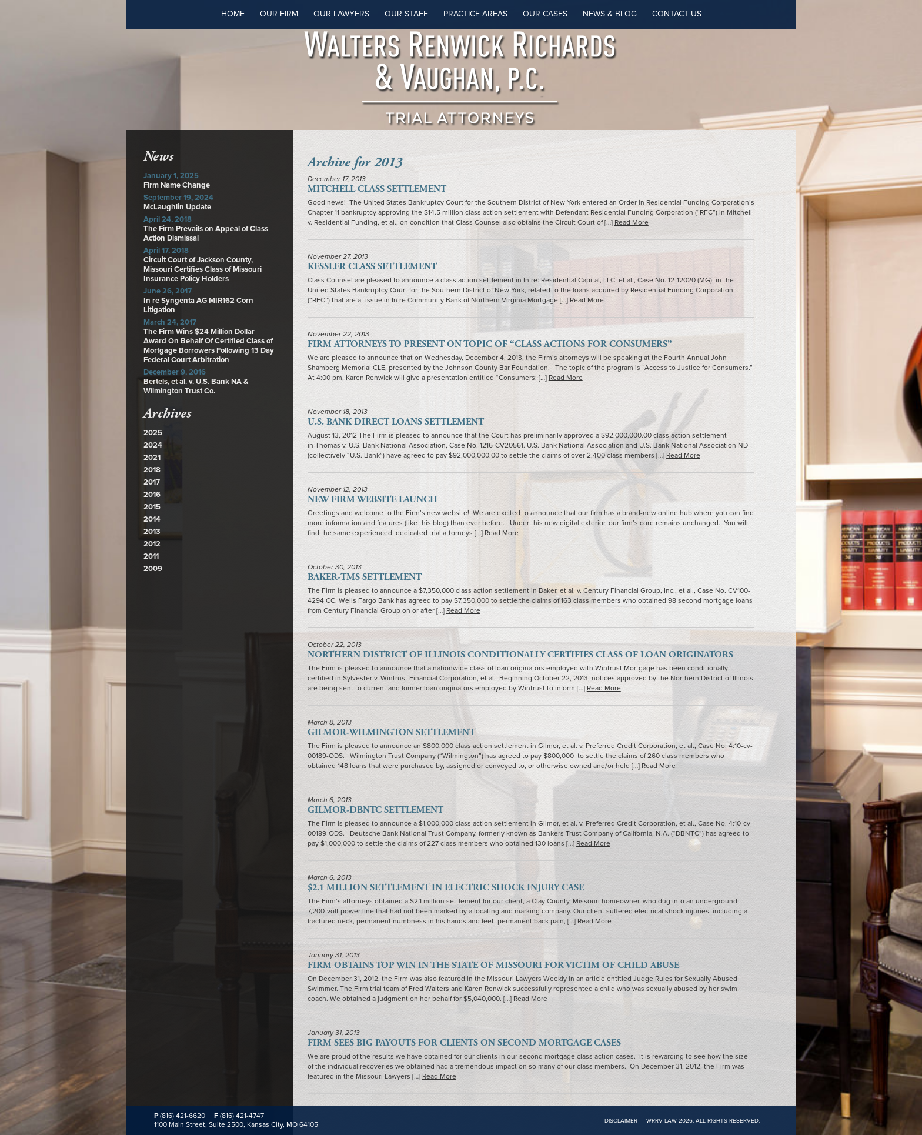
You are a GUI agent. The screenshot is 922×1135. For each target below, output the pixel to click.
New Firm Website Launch (372, 499)
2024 (152, 445)
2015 (152, 507)
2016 (152, 494)
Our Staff (406, 14)
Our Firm (279, 14)
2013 (152, 531)
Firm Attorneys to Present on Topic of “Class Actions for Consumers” (490, 344)
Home (233, 14)
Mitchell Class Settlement (377, 189)
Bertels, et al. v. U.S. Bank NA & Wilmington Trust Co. (195, 386)
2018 (152, 470)
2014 (152, 519)
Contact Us (676, 14)
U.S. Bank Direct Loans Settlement (396, 422)
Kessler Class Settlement (372, 267)
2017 (151, 482)
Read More (631, 222)
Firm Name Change (176, 185)
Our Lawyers (341, 14)
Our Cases (545, 14)
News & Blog (610, 14)
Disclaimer (620, 1120)
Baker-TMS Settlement (365, 577)
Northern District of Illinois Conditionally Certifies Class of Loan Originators (520, 655)
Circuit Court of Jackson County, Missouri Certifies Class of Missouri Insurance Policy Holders (202, 269)
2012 (152, 544)
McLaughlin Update (177, 207)
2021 (152, 457)
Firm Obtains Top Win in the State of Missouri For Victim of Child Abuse (493, 965)
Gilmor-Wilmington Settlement (391, 732)
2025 (152, 433)
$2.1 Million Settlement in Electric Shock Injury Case (446, 888)
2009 (152, 568)
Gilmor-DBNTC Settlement (375, 810)
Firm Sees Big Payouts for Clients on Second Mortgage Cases (464, 1043)
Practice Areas (475, 14)
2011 (151, 556)
